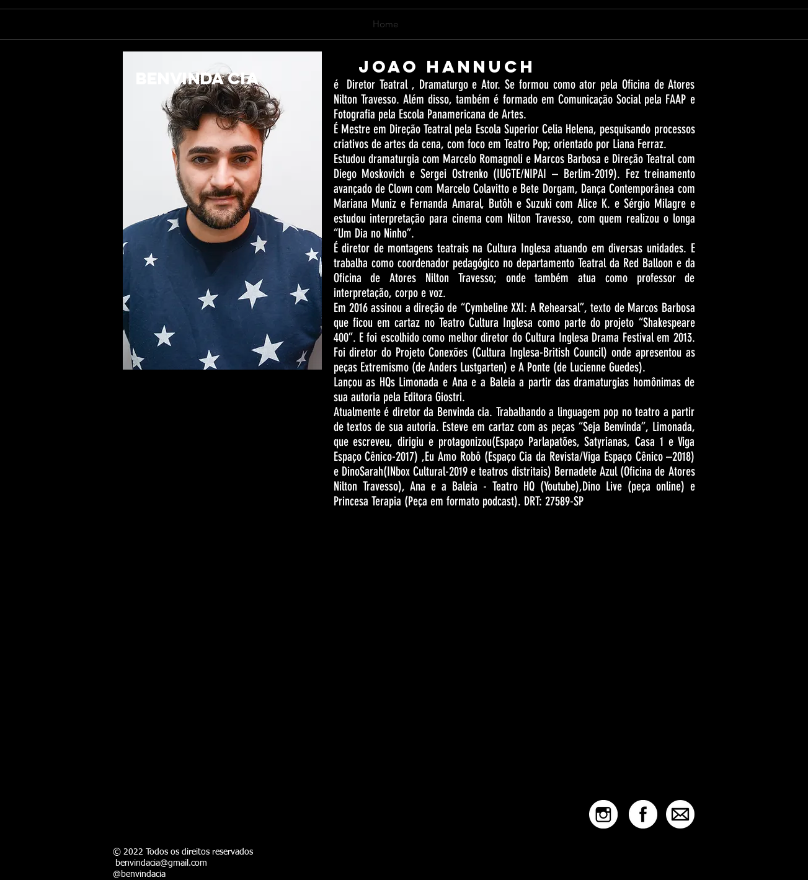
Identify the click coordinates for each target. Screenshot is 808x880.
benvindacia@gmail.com (161, 863)
